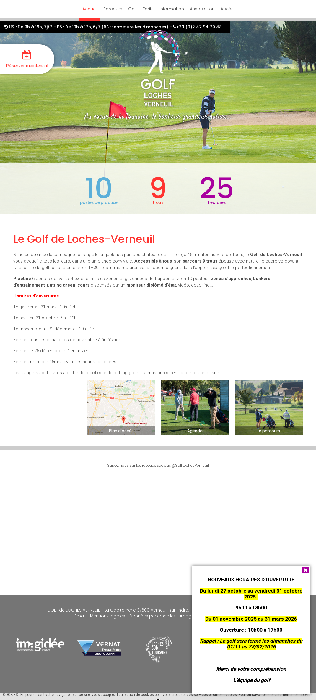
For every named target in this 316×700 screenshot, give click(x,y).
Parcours (112, 9)
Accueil (89, 9)
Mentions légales (107, 616)
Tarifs (148, 9)
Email (80, 616)
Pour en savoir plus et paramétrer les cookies (275, 695)
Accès (227, 9)
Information (171, 9)
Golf (132, 9)
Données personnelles (152, 616)
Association (202, 9)
